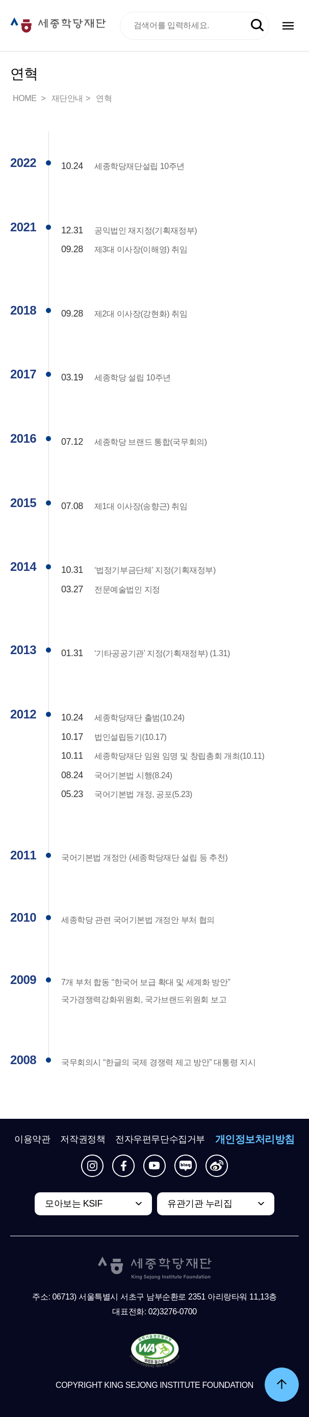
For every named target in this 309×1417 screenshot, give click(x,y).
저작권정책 (82, 1139)
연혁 (104, 98)
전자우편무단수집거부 (160, 1139)
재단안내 (67, 98)
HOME (25, 98)
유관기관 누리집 (199, 1203)
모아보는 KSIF (73, 1203)
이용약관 (32, 1139)
